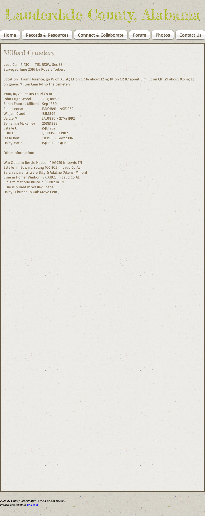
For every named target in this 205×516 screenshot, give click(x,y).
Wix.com (32, 504)
